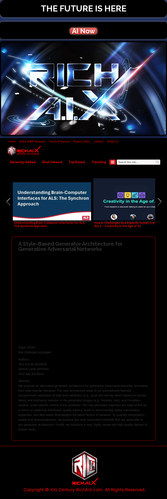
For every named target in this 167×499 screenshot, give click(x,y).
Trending (99, 162)
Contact (99, 141)
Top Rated (77, 162)
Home (12, 141)
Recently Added (23, 162)
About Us (112, 141)
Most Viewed (52, 162)
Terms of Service (59, 141)
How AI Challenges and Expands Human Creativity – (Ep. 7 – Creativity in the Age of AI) (130, 224)
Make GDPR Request (32, 141)
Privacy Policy (81, 141)
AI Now (83, 31)
